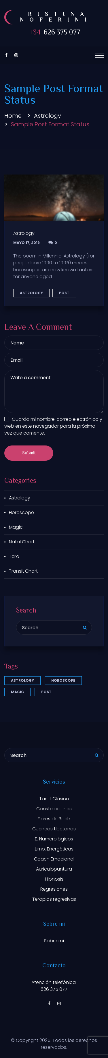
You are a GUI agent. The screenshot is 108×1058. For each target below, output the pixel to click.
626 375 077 (54, 33)
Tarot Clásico (54, 798)
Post (64, 292)
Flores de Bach (54, 818)
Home (13, 116)
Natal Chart (22, 541)
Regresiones (54, 889)
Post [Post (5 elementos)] (46, 691)
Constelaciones (54, 808)
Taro (14, 556)
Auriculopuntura (54, 869)
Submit (29, 453)
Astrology (47, 116)
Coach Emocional (54, 859)
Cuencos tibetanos (54, 829)
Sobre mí (54, 940)
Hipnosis (54, 879)
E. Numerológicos (54, 839)
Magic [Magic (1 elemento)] (17, 691)
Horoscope (21, 512)
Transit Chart (23, 571)
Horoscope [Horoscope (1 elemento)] (63, 680)
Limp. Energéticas (54, 849)
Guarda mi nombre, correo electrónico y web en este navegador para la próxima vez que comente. (53, 426)
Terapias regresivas (54, 899)
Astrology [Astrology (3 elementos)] (22, 680)
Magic (16, 527)
